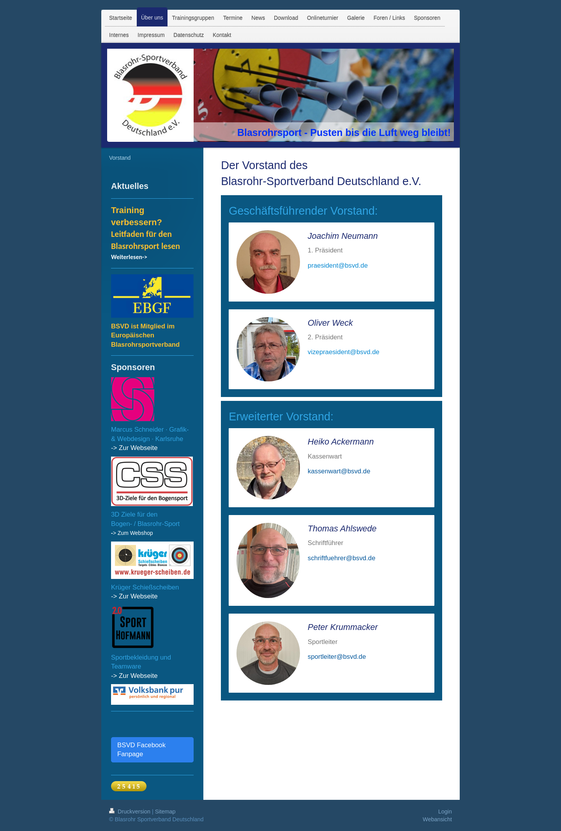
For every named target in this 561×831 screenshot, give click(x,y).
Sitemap (165, 811)
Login (445, 811)
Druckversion (130, 811)
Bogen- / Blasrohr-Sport (145, 524)
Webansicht (437, 819)
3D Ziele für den (134, 514)
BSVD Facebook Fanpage (141, 749)
